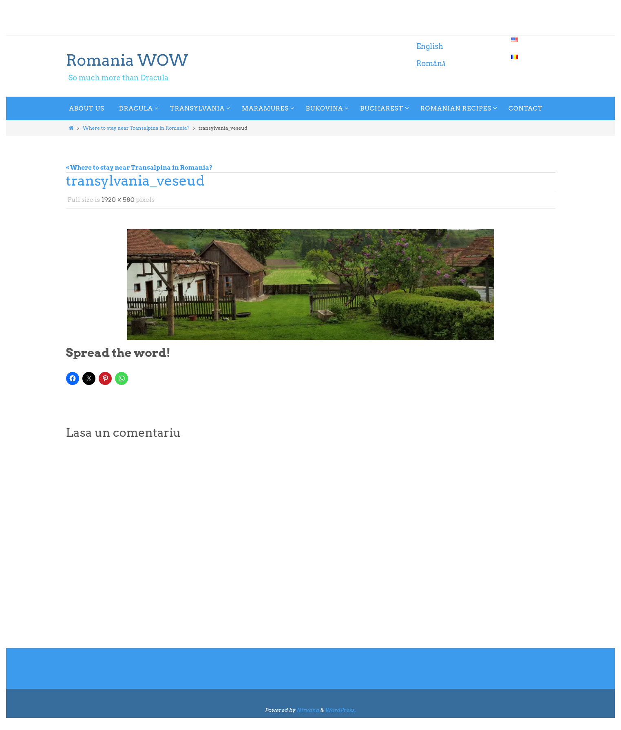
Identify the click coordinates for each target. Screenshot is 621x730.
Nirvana (307, 710)
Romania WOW (127, 60)
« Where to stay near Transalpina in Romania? (139, 167)
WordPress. (340, 710)
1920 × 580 (118, 200)
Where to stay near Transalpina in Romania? (136, 128)
